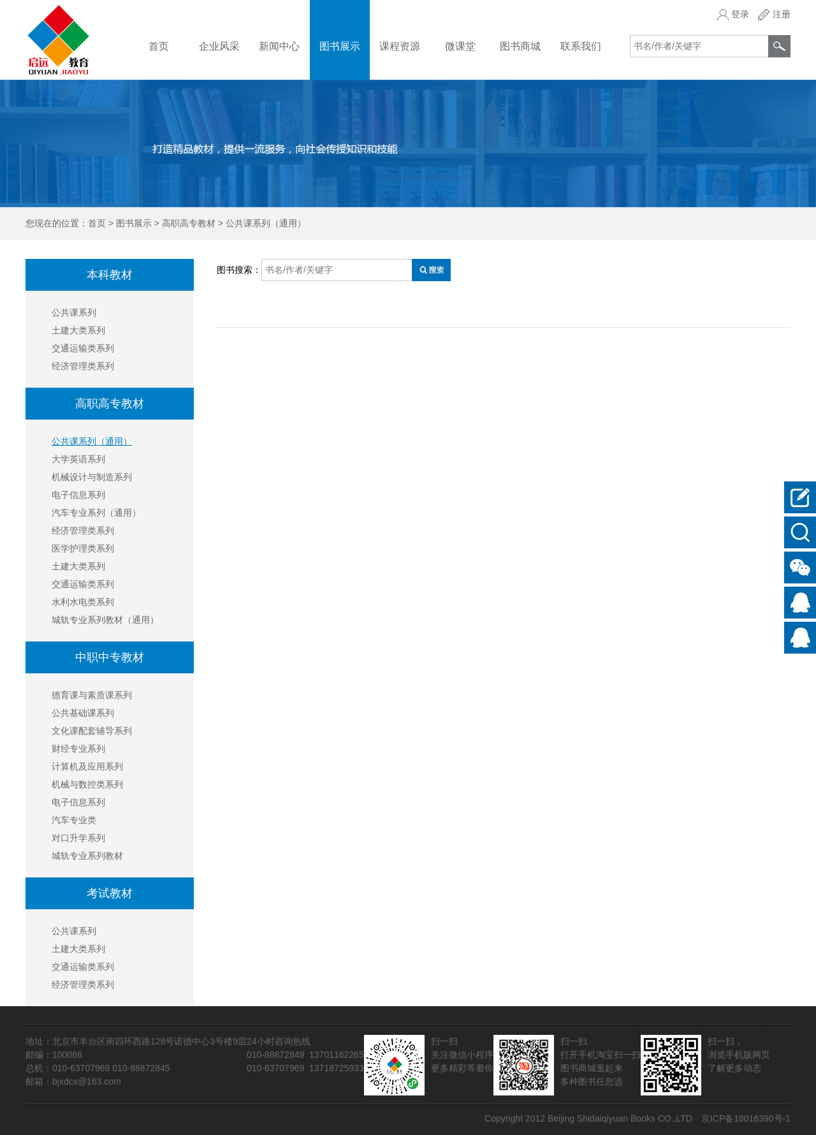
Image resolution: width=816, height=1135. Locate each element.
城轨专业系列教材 (87, 856)
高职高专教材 (188, 223)
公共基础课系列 (83, 713)
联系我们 (580, 46)
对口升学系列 (78, 838)
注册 (781, 14)
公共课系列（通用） (266, 223)
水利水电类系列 (83, 602)
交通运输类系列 (83, 348)
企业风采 (219, 46)
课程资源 (399, 46)
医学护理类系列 (83, 548)
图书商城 (520, 46)
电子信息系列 (78, 495)
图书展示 (339, 46)
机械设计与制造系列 (92, 477)
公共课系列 (74, 312)
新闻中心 (279, 46)
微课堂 (460, 46)
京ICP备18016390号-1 (745, 1118)
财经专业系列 (78, 748)
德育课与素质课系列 (92, 695)
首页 (159, 46)
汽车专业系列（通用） (96, 513)
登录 (740, 14)
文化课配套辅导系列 (92, 731)
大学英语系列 (78, 459)
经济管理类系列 (83, 366)
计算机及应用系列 (87, 766)
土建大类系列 (78, 330)
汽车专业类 (74, 820)
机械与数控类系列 (87, 784)
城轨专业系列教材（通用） (105, 620)
